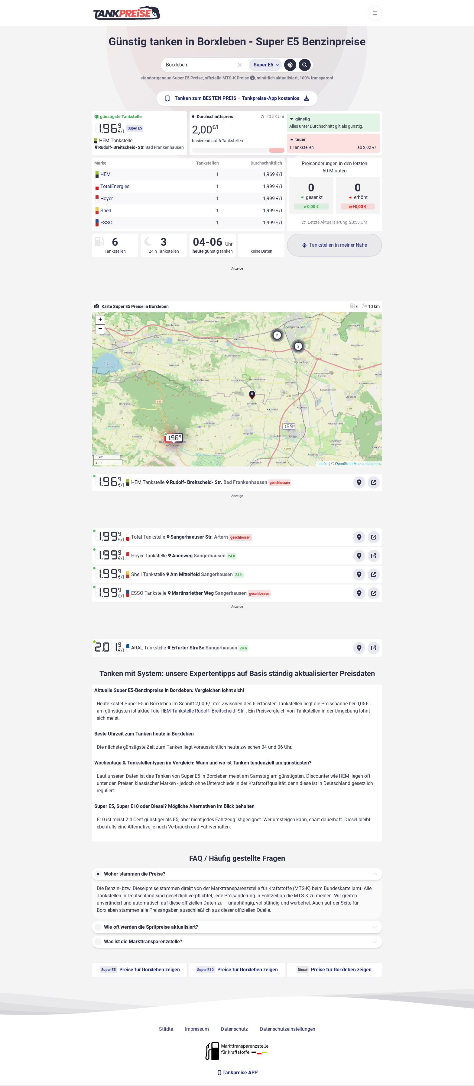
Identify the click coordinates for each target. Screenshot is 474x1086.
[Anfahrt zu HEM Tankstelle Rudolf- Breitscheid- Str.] (359, 482)
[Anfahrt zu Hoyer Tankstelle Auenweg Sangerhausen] (359, 556)
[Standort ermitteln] (290, 65)
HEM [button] (105, 174)
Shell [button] (105, 210)
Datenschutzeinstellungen (287, 1029)
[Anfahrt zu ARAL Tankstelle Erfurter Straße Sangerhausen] (359, 648)
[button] (252, 397)
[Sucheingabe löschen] (239, 65)
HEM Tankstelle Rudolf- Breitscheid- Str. (203, 711)
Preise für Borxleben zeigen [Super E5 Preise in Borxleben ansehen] (140, 969)
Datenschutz (234, 1029)
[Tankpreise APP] (237, 1072)
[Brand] (126, 13)
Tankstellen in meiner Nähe (334, 245)
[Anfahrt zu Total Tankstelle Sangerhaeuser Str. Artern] (359, 537)
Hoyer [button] (106, 198)
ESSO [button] (106, 223)
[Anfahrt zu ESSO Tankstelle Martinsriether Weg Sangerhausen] (359, 593)
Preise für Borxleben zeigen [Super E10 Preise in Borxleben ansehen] (237, 969)
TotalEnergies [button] (114, 186)
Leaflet (322, 464)
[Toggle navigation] (375, 13)
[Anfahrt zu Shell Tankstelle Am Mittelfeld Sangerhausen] (359, 575)
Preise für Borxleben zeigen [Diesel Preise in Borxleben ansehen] (334, 969)
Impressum (197, 1029)
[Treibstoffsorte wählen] (265, 65)
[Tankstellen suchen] (305, 65)
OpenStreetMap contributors (358, 464)
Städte (166, 1029)
